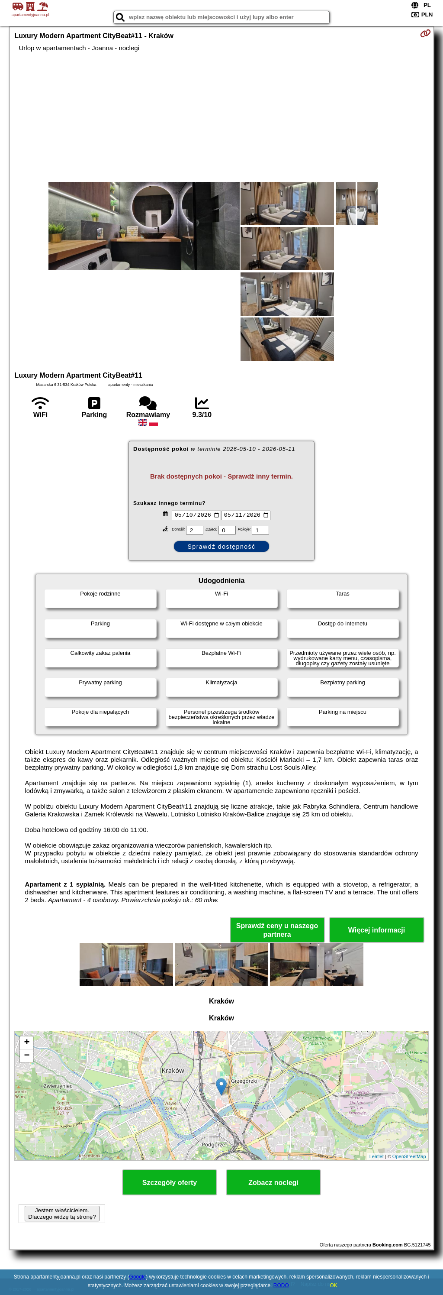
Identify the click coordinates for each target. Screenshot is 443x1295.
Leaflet (376, 1156)
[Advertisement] (222, 117)
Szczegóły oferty (169, 1182)
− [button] (26, 1055)
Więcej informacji (376, 930)
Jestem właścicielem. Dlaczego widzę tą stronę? (62, 1213)
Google (137, 1277)
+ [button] (26, 1042)
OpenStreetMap (409, 1156)
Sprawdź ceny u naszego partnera (277, 930)
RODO (281, 1285)
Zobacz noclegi (273, 1182)
